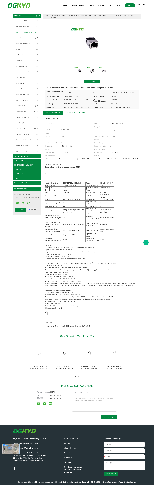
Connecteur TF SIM (27, 151)
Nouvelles (101, 5)
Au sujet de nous (78, 5)
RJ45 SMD (27, 61)
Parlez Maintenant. (22, 182)
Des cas (17, 178)
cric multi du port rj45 (82, 326)
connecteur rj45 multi (52, 326)
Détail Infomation (52, 113)
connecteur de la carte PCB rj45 (27, 95)
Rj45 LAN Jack (27, 78)
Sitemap (67, 462)
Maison (65, 5)
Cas (110, 5)
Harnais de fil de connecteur (27, 146)
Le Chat (130, 5)
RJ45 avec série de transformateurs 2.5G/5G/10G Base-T (27, 117)
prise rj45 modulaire (67, 326)
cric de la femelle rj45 (27, 72)
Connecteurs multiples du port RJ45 (27, 32)
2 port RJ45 (27, 89)
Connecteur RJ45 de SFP (27, 140)
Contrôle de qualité (72, 453)
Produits (91, 5)
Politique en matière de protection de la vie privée (73, 469)
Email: (25, 448)
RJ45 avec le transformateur (27, 55)
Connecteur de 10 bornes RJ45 (27, 100)
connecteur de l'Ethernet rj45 (27, 21)
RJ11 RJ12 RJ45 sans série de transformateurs (27, 129)
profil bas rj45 (27, 123)
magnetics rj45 (27, 83)
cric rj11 (27, 49)
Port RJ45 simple (27, 38)
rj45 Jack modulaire (27, 66)
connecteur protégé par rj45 (27, 27)
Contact (118, 5)
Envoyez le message (111, 473)
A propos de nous (21, 156)
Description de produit (76, 113)
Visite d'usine (19, 160)
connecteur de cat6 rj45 (27, 44)
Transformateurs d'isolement (27, 134)
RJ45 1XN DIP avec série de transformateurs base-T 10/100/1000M (27, 106)
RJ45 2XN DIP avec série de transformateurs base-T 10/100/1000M (27, 112)
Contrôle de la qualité (23, 165)
